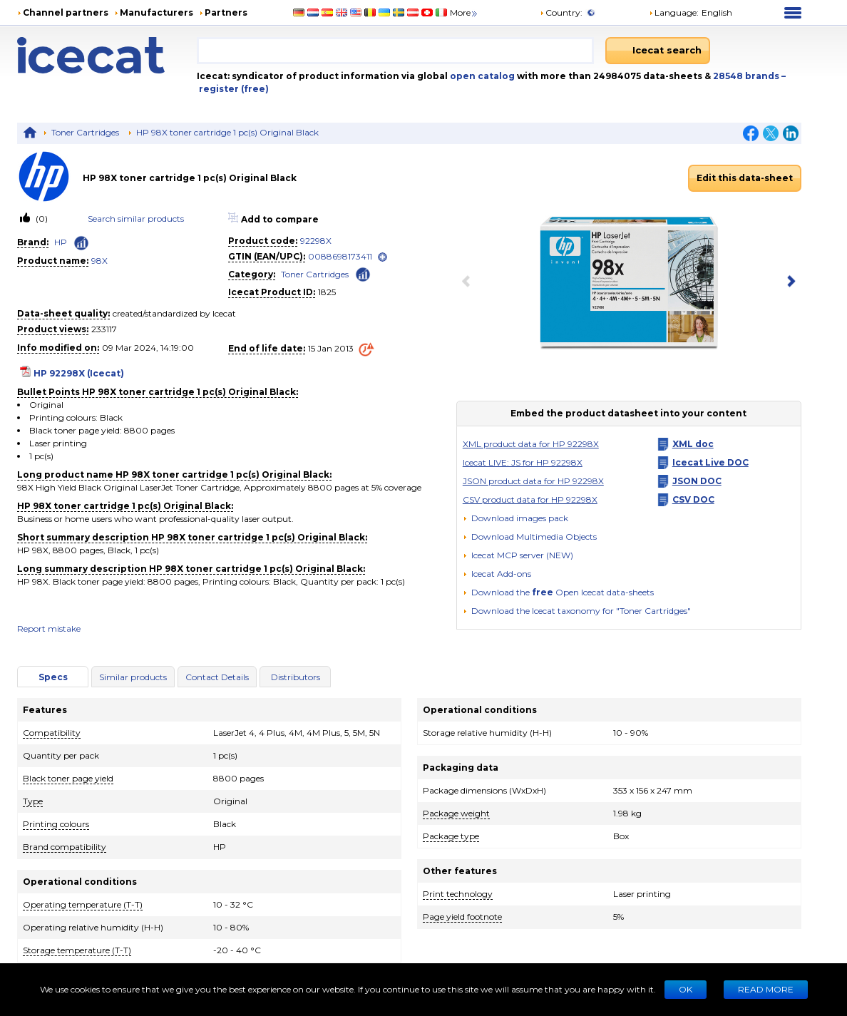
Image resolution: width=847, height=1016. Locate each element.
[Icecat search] (657, 50)
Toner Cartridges (85, 132)
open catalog (481, 76)
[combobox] (396, 50)
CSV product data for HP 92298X (530, 499)
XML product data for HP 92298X (531, 443)
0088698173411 (340, 256)
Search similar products (136, 218)
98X (99, 260)
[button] (530, 536)
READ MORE (766, 989)
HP (60, 242)
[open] (382, 257)
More (464, 12)
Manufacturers (156, 12)
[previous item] (469, 282)
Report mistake (49, 628)
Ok (685, 989)
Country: (561, 12)
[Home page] (107, 55)
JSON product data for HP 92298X (533, 481)
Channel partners (65, 12)
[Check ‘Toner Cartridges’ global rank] (362, 273)
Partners (226, 12)
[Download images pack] (515, 518)
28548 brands (747, 76)
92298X (316, 240)
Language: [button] (674, 12)
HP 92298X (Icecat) (79, 373)
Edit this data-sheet (745, 178)
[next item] (788, 282)
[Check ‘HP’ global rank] (81, 243)
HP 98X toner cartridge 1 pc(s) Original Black (227, 132)
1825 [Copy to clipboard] (327, 292)
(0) (41, 218)
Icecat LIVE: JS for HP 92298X (522, 462)
